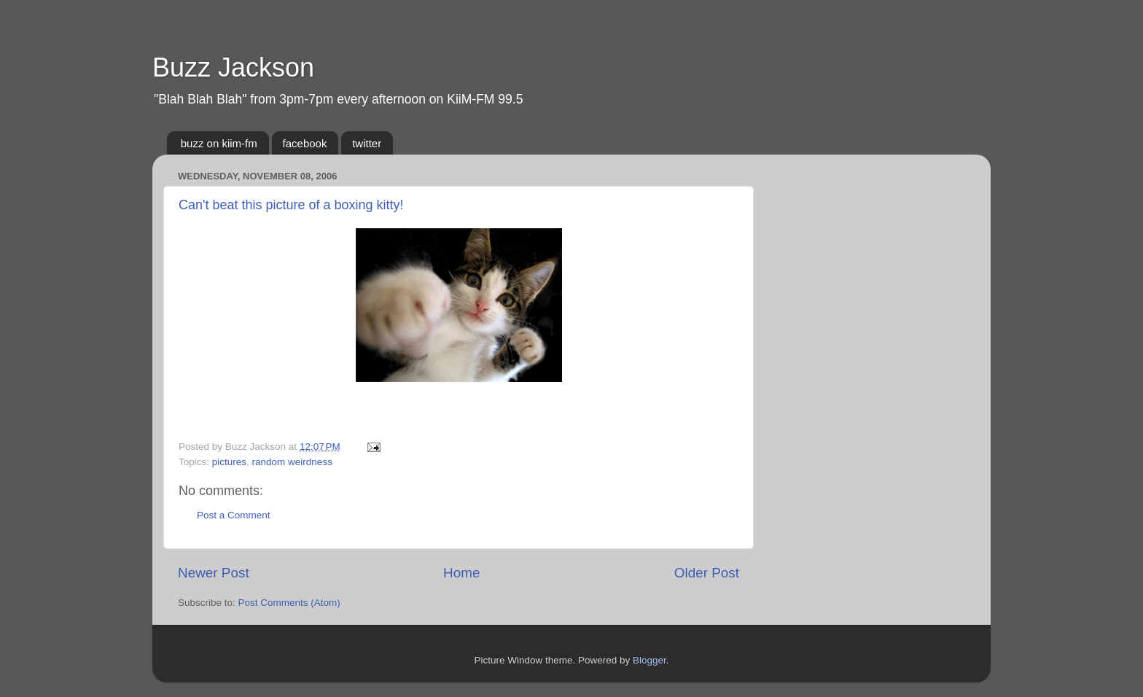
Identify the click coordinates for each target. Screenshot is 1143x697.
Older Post (706, 572)
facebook (305, 143)
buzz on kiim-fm (219, 143)
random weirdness (292, 461)
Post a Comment (233, 515)
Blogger (649, 660)
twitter (366, 143)
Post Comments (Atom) (289, 602)
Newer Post (213, 572)
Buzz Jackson (233, 67)
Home (461, 572)
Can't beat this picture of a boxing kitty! (291, 205)
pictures (229, 461)
